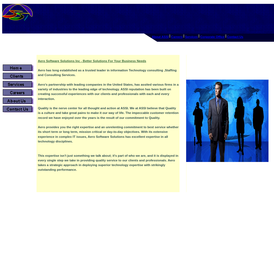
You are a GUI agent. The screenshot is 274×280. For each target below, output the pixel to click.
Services (191, 36)
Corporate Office (212, 36)
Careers (177, 36)
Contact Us (235, 36)
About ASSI (160, 36)
